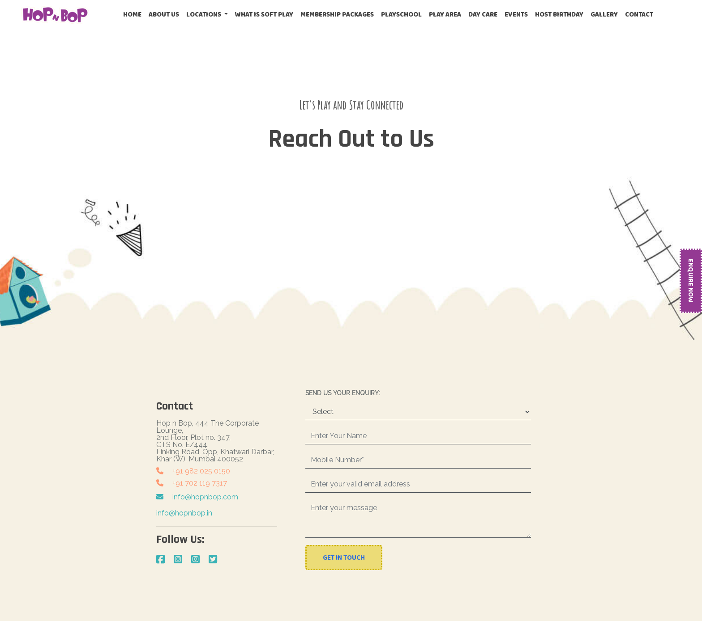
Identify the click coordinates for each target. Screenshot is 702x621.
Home (134, 14)
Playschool (401, 14)
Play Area (445, 14)
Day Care (482, 14)
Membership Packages (337, 14)
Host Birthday (559, 14)
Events (516, 14)
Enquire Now (691, 281)
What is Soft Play (264, 14)
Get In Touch (344, 557)
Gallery (604, 14)
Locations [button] (204, 14)
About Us (164, 14)
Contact (639, 14)
